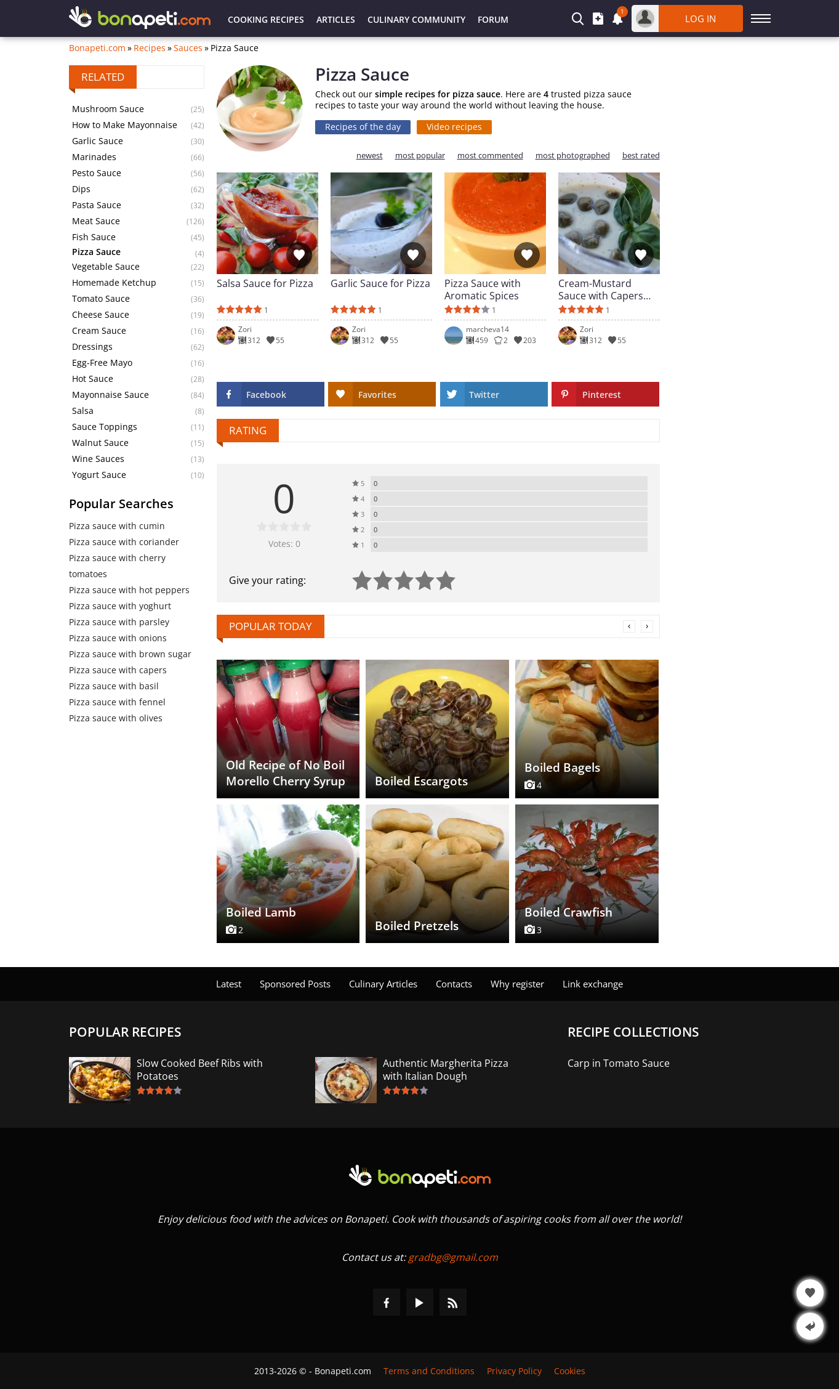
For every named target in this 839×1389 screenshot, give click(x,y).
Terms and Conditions (429, 1371)
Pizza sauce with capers (118, 670)
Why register (517, 984)
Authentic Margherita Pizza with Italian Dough (445, 1070)
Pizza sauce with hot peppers (129, 590)
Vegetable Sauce (106, 266)
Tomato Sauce (101, 298)
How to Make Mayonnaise (124, 125)
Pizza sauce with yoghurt (120, 606)
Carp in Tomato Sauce (619, 1063)
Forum (493, 19)
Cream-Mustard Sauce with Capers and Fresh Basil (600, 289)
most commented (490, 156)
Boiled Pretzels (417, 926)
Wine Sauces (98, 458)
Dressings (92, 346)
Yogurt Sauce (99, 474)
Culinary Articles (383, 984)
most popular (420, 156)
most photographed (573, 156)
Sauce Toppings (104, 426)
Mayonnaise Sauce (110, 394)
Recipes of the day (363, 126)
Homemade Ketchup (114, 282)
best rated (641, 156)
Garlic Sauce (97, 141)
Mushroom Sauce (108, 109)
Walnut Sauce (100, 442)
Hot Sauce (92, 378)
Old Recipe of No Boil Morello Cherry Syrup (285, 773)
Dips (81, 189)
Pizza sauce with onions (118, 638)
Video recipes (454, 126)
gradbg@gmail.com (453, 1257)
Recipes (150, 48)
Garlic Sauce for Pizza (380, 283)
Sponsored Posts (295, 984)
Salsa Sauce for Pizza (265, 283)
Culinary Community (416, 19)
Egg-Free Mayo (102, 362)
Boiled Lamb (261, 912)
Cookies (569, 1371)
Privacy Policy (514, 1371)
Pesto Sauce (96, 173)
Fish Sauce (94, 237)
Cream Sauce (99, 330)
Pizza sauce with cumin (117, 526)
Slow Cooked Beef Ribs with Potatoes (200, 1070)
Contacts (454, 984)
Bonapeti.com (97, 48)
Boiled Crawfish (568, 912)
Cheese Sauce (100, 314)
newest (369, 156)
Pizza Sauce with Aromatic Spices (482, 289)
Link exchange (593, 984)
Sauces (188, 48)
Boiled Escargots (421, 781)
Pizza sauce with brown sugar (130, 654)
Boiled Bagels (562, 767)
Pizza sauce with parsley (119, 622)
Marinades (94, 157)
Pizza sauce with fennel (117, 702)
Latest (228, 984)
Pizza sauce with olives (116, 718)
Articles (335, 19)
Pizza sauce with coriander (124, 542)
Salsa (83, 410)
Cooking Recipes (266, 19)
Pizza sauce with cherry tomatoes (117, 566)
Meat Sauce (96, 221)
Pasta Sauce (96, 205)
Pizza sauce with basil (114, 686)
